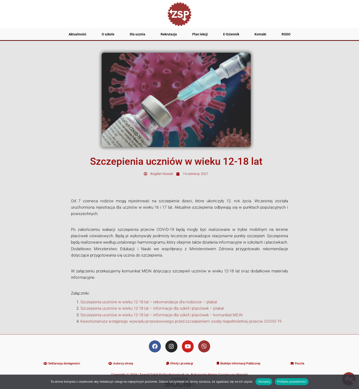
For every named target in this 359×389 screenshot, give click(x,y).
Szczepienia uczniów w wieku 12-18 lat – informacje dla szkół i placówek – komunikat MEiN (161, 315)
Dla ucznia (137, 34)
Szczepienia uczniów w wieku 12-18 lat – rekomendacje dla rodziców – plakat (148, 302)
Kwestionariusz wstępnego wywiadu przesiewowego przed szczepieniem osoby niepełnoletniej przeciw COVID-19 (180, 321)
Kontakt (260, 34)
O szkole (108, 34)
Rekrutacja (169, 34)
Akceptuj (264, 381)
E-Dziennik (231, 34)
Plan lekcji (200, 34)
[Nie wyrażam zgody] (353, 381)
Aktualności (77, 34)
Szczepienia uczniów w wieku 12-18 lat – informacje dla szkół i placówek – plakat (152, 308)
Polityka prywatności (291, 381)
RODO (286, 34)
